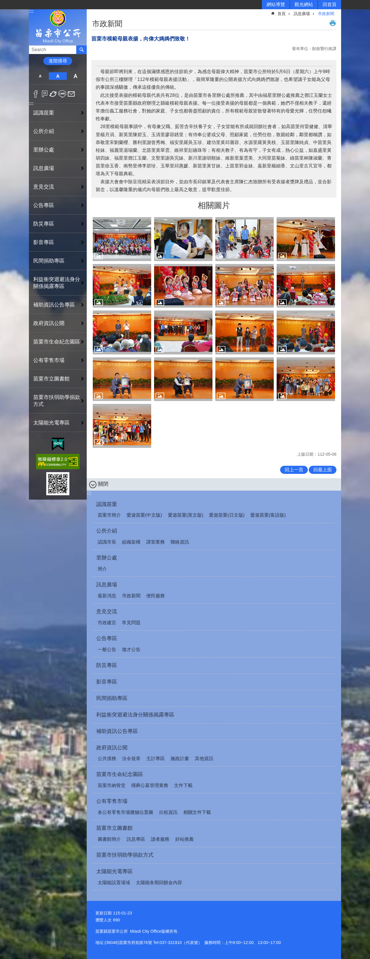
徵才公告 (131, 649)
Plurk (44, 94)
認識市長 (107, 541)
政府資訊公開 (111, 748)
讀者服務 (160, 839)
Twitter (53, 94)
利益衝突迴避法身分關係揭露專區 (56, 282)
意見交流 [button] (43, 187)
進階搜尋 (58, 60)
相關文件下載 (197, 812)
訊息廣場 (302, 13)
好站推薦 (184, 839)
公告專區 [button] (43, 205)
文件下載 (183, 785)
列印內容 (332, 23)
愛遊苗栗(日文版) (227, 515)
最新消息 (107, 595)
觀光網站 (304, 4)
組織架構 (131, 541)
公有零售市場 (111, 801)
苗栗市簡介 (109, 515)
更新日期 (103, 913)
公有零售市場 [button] (48, 360)
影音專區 (43, 242)
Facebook (35, 94)
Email (71, 94)
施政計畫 (180, 758)
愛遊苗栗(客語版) (268, 515)
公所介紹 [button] (43, 131)
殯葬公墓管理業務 (149, 785)
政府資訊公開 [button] (48, 323)
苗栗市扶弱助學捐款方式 (56, 400)
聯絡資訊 (180, 541)
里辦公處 (106, 558)
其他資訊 (204, 758)
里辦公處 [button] (43, 150)
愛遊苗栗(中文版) (144, 515)
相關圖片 (214, 205)
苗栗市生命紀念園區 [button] (56, 342)
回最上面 (322, 469)
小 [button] (40, 76)
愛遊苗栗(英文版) (186, 515)
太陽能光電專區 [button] (51, 423)
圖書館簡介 (109, 839)
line (62, 94)
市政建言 (107, 622)
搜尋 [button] (81, 49)
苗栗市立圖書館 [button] (51, 379)
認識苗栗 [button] (43, 113)
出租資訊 (168, 812)
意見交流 (106, 611)
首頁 (282, 13)
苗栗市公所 (58, 27)
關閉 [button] (103, 484)
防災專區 (43, 224)
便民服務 (155, 595)
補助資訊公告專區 (54, 305)
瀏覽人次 (103, 920)
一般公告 (107, 649)
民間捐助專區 (48, 261)
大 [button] (75, 76)
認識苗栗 (106, 504)
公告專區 (106, 638)
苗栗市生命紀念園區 (119, 774)
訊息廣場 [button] (43, 168)
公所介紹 (106, 531)
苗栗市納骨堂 (111, 785)
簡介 (102, 568)
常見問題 (131, 622)
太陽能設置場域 (114, 882)
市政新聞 (326, 13)
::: (31, 11)
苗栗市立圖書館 (114, 828)
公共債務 (107, 758)
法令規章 (131, 758)
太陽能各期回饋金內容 (159, 882)
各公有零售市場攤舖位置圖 (125, 812)
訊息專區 (136, 839)
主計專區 (155, 758)
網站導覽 (276, 4)
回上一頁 (294, 469)
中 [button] (57, 76)
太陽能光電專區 (114, 871)
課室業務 (155, 541)
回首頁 (329, 4)
